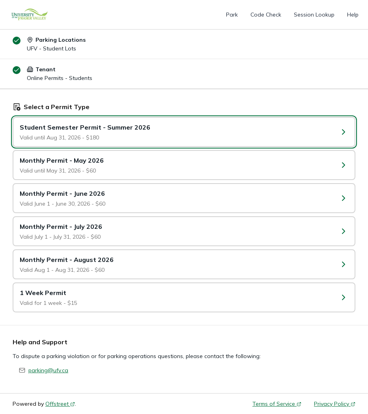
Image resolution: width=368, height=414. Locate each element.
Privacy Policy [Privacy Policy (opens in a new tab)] (334, 403)
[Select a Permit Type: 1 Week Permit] (184, 297)
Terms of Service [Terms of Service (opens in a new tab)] (276, 403)
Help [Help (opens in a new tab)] (353, 14)
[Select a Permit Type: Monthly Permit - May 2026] (184, 165)
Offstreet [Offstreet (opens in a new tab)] (60, 403)
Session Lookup (314, 14)
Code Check (265, 14)
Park (232, 14)
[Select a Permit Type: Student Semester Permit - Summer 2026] (184, 132)
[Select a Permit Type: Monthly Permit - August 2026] (184, 264)
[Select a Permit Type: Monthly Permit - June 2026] (184, 198)
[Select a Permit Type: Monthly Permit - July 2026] (184, 231)
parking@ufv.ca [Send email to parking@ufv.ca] (48, 370)
